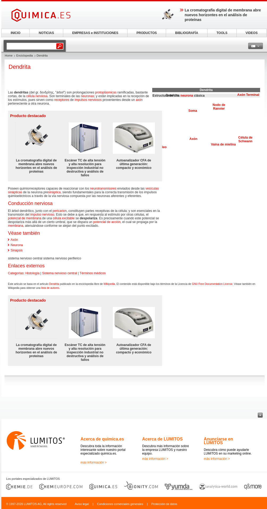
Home (8, 55)
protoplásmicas (106, 92)
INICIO (15, 33)
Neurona (17, 245)
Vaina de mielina (223, 144)
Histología (32, 273)
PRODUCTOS (147, 33)
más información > (93, 462)
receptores (61, 100)
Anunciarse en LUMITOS (218, 441)
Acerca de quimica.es (102, 439)
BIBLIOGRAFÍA (186, 33)
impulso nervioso (42, 214)
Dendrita (54, 284)
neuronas (87, 96)
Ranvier (219, 108)
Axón (193, 139)
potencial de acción (107, 222)
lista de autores (50, 287)
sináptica (54, 192)
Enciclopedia (24, 55)
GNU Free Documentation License (212, 284)
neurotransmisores (103, 188)
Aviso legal (82, 504)
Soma (192, 111)
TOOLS (222, 33)
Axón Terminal (248, 95)
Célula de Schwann (245, 139)
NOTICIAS (46, 33)
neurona (186, 95)
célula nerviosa (37, 96)
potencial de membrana (24, 218)
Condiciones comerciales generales (120, 504)
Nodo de (219, 105)
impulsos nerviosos (88, 100)
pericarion (60, 211)
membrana (15, 226)
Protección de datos (164, 504)
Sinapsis (17, 250)
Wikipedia (109, 284)
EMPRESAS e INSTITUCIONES (95, 33)
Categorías (16, 273)
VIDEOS (251, 33)
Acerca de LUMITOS (162, 439)
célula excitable (64, 218)
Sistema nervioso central (59, 273)
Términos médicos (93, 273)
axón (139, 100)
